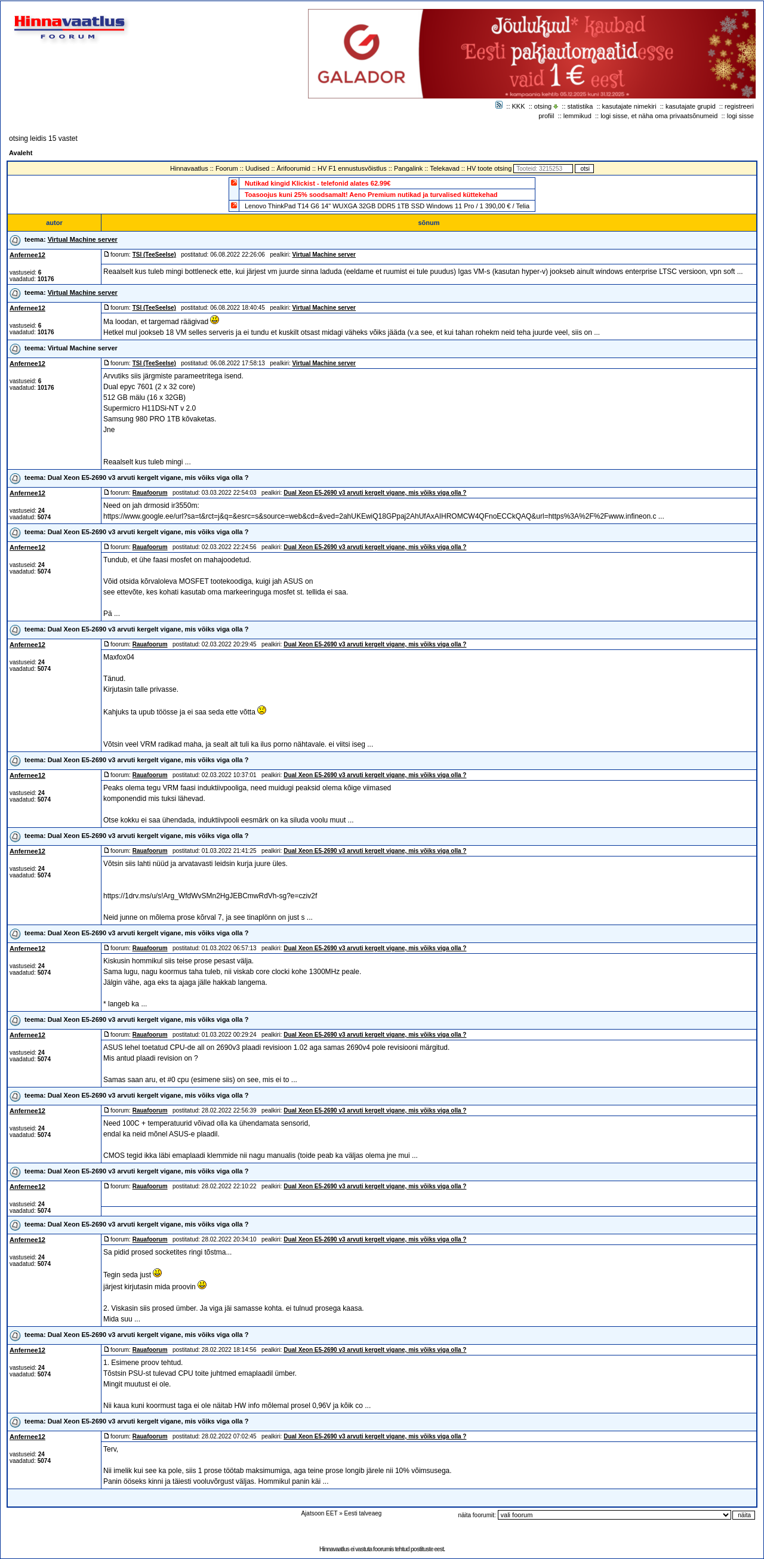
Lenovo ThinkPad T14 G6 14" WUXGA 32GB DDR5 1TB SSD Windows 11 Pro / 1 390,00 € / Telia (387, 205)
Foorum (226, 168)
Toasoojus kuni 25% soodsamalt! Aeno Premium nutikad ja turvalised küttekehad (371, 194)
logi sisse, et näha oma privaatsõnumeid (658, 115)
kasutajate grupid (691, 106)
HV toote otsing (489, 168)
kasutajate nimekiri (629, 106)
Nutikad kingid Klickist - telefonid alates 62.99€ (318, 183)
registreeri (739, 106)
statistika (580, 106)
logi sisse (740, 115)
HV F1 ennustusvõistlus (352, 168)
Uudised (257, 168)
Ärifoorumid (293, 168)
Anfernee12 (27, 254)
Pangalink (408, 168)
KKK (518, 106)
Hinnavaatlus (189, 168)
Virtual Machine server (83, 239)
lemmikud (577, 115)
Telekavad (445, 168)
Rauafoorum (150, 492)
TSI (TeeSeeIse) (154, 254)
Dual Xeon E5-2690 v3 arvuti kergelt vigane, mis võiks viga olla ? (148, 477)
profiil (546, 115)
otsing (543, 106)
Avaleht (20, 152)
